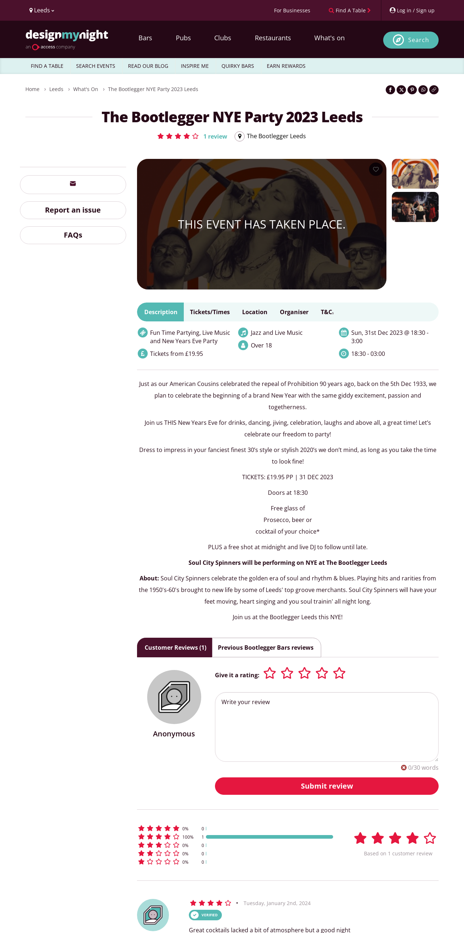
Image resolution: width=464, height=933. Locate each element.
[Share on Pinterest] (412, 89)
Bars (145, 37)
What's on (329, 37)
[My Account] (412, 10)
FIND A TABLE (47, 65)
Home (32, 89)
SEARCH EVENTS (95, 65)
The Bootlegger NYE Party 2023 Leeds (153, 89)
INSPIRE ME (195, 65)
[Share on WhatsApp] (423, 89)
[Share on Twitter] (401, 89)
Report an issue (73, 210)
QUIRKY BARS (237, 65)
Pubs (183, 37)
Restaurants (273, 37)
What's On (85, 89)
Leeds (56, 89)
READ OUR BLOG (148, 65)
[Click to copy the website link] (434, 89)
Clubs (222, 37)
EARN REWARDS (286, 65)
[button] (192, 136)
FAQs (73, 235)
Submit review (327, 786)
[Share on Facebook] (390, 89)
